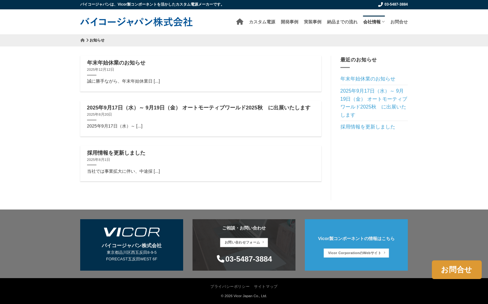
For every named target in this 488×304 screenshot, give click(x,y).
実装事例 (312, 21)
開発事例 (289, 21)
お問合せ (399, 21)
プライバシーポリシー (230, 286)
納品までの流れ (342, 21)
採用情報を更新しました (116, 153)
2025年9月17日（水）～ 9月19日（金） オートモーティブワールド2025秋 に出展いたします (198, 108)
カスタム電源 (262, 21)
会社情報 (374, 22)
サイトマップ (266, 286)
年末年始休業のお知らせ (116, 63)
